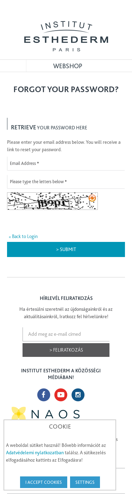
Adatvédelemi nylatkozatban (35, 452)
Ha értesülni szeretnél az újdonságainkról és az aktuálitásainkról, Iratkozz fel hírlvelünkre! (66, 312)
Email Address (23, 163)
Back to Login (23, 236)
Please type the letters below (37, 181)
